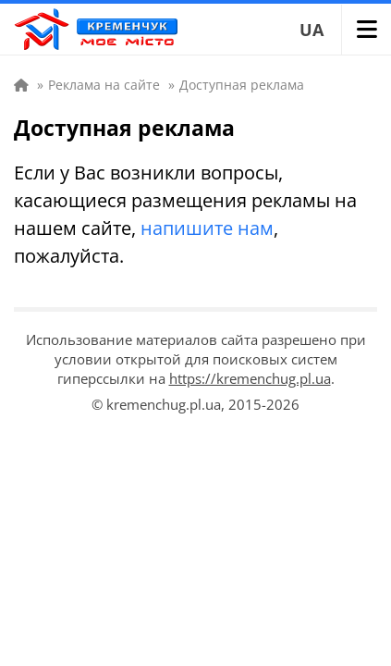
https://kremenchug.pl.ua (250, 378)
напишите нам (207, 228)
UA (311, 29)
